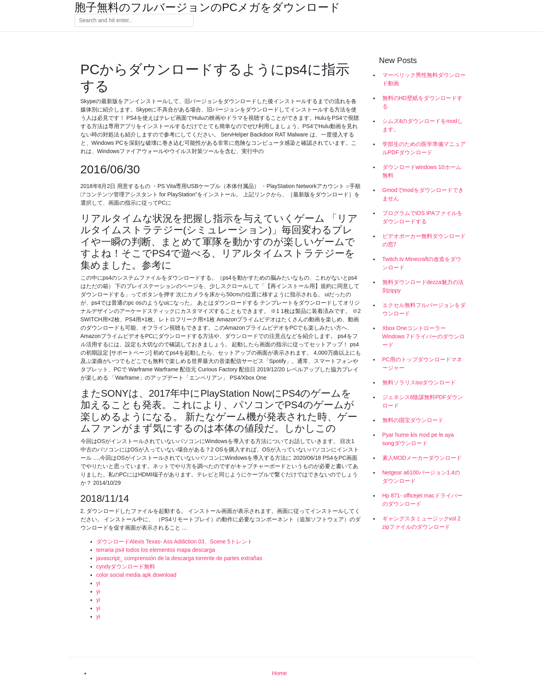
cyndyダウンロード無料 (125, 566)
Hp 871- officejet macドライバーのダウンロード (422, 499)
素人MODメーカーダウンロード (422, 458)
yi (98, 583)
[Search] (134, 20)
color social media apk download (136, 575)
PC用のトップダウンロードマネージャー (422, 363)
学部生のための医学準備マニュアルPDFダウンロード (424, 148)
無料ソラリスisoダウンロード (419, 382)
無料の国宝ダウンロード (412, 420)
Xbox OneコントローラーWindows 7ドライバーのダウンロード (423, 336)
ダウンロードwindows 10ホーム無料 (421, 171)
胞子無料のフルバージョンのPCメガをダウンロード (208, 7)
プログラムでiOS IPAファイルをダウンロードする (422, 217)
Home (279, 673)
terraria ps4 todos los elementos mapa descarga (155, 550)
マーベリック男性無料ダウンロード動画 (424, 79)
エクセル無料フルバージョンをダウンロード (424, 309)
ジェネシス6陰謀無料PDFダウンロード (422, 401)
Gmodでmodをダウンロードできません (423, 194)
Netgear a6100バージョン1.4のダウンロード (421, 476)
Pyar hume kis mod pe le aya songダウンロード (418, 439)
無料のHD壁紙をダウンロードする (422, 102)
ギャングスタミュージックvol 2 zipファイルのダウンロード (421, 522)
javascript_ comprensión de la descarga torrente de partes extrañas (179, 558)
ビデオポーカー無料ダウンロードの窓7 (424, 240)
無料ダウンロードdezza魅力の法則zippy (423, 286)
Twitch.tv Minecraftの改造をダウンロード (422, 263)
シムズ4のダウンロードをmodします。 (422, 125)
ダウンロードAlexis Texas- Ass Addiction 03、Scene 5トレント (174, 541)
